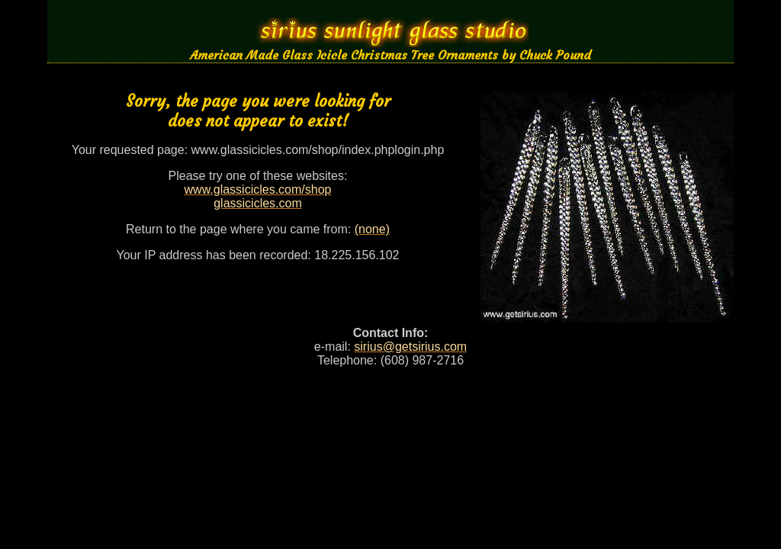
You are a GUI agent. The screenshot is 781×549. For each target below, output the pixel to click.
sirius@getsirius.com (410, 346)
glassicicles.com (258, 203)
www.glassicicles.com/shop (258, 189)
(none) (372, 229)
